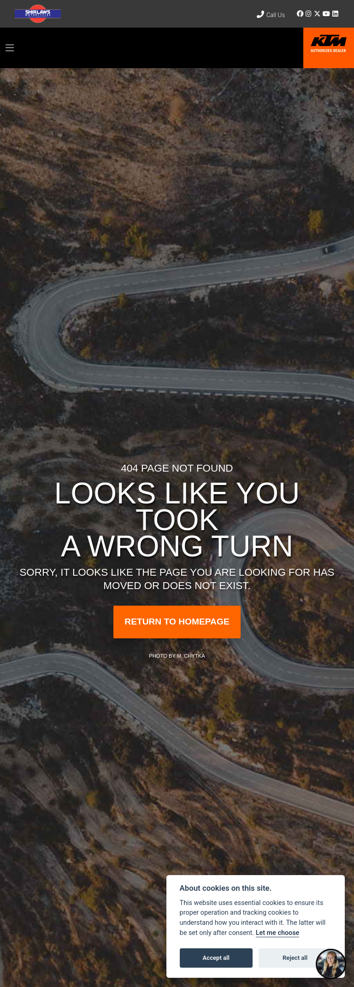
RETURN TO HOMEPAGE (176, 621)
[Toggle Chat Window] (331, 964)
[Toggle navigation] (9, 48)
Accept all (216, 957)
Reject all (295, 957)
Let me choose (278, 933)
